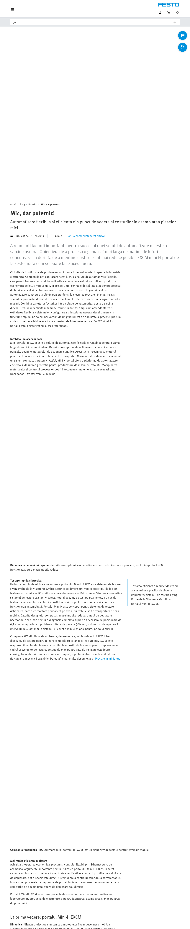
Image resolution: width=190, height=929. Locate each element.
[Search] (95, 22)
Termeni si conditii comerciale (133, 922)
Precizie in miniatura (107, 525)
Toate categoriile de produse (28, 883)
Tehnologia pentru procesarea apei (125, 906)
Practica (32, 112)
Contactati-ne (65, 876)
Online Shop (18, 876)
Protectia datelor (107, 922)
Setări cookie (157, 922)
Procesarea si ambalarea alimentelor (125, 883)
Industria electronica (116, 876)
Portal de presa (66, 891)
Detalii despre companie (83, 922)
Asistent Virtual (66, 869)
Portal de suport (67, 883)
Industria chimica (114, 898)
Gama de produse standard (27, 869)
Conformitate (174, 922)
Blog (22, 112)
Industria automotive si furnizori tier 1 (125, 869)
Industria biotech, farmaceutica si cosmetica (125, 891)
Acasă (13, 112)
